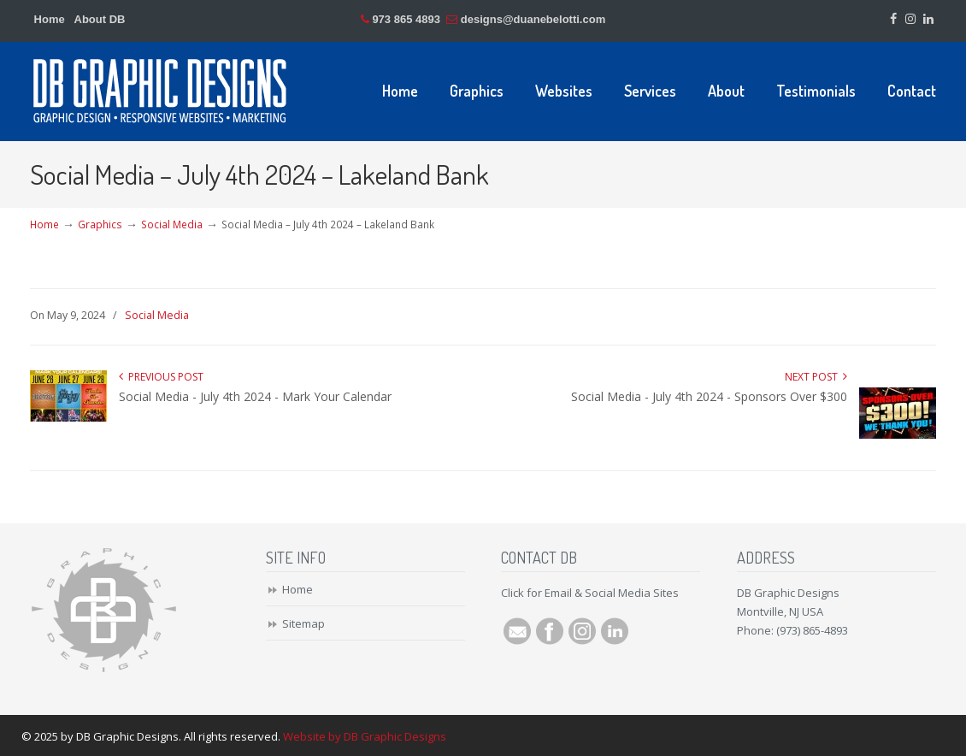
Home (49, 19)
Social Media (172, 224)
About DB (100, 19)
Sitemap (303, 623)
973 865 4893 (406, 19)
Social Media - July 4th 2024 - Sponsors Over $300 (709, 396)
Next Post (816, 376)
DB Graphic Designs (161, 90)
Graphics (100, 224)
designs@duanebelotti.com (533, 19)
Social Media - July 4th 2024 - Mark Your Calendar (255, 396)
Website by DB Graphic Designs (364, 736)
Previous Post (161, 376)
